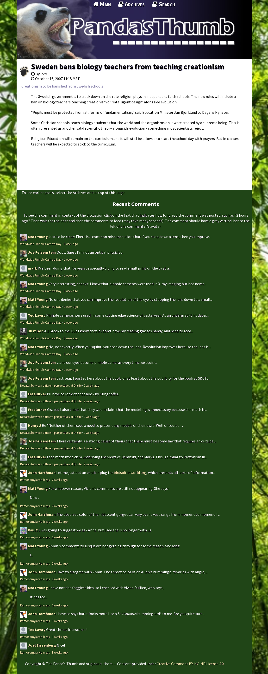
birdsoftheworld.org (130, 472)
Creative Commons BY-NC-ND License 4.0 (190, 663)
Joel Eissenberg (42, 645)
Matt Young (38, 236)
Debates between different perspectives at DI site (50, 385)
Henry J (34, 425)
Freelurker (37, 393)
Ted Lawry (36, 315)
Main (102, 4)
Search (163, 4)
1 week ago (70, 244)
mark (32, 268)
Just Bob (36, 330)
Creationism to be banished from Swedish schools (62, 86)
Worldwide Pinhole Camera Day (40, 244)
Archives (131, 4)
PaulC (33, 530)
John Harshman (42, 472)
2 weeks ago (92, 385)
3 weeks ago (60, 621)
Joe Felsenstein (42, 252)
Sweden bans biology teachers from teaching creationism (127, 66)
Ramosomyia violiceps (35, 480)
